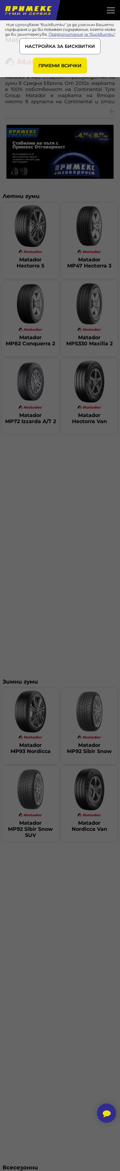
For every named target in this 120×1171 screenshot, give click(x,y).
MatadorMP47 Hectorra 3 (89, 263)
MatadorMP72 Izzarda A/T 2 (30, 418)
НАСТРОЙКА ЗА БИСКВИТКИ (60, 46)
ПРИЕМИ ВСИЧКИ (60, 65)
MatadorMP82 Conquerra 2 (30, 340)
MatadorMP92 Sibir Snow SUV (30, 829)
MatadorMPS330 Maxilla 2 (89, 340)
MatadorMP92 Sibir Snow (89, 748)
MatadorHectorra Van (89, 418)
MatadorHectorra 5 (30, 263)
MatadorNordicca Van (89, 826)
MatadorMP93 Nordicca (31, 748)
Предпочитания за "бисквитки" (82, 34)
